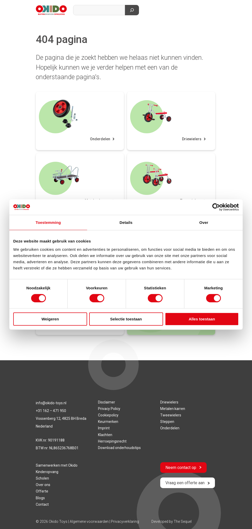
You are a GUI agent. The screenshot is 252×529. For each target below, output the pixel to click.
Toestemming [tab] (48, 222)
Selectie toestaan (126, 319)
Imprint (104, 428)
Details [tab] (126, 222)
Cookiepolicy (108, 415)
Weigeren (50, 319)
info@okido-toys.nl (51, 403)
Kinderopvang (47, 472)
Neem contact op (183, 467)
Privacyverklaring (125, 521)
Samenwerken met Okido (57, 465)
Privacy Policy (109, 409)
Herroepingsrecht (112, 441)
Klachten (105, 435)
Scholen (42, 478)
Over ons (43, 485)
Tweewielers (170, 415)
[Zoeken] (132, 10)
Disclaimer (106, 402)
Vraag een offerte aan (187, 482)
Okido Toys (58, 521)
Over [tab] (203, 222)
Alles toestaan (202, 319)
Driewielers (191, 139)
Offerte (42, 491)
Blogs (40, 498)
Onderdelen (100, 139)
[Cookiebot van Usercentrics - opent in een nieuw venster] (216, 207)
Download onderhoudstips (119, 448)
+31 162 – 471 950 (51, 411)
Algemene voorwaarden (89, 521)
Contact (42, 504)
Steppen (167, 422)
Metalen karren (172, 409)
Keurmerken (108, 422)
